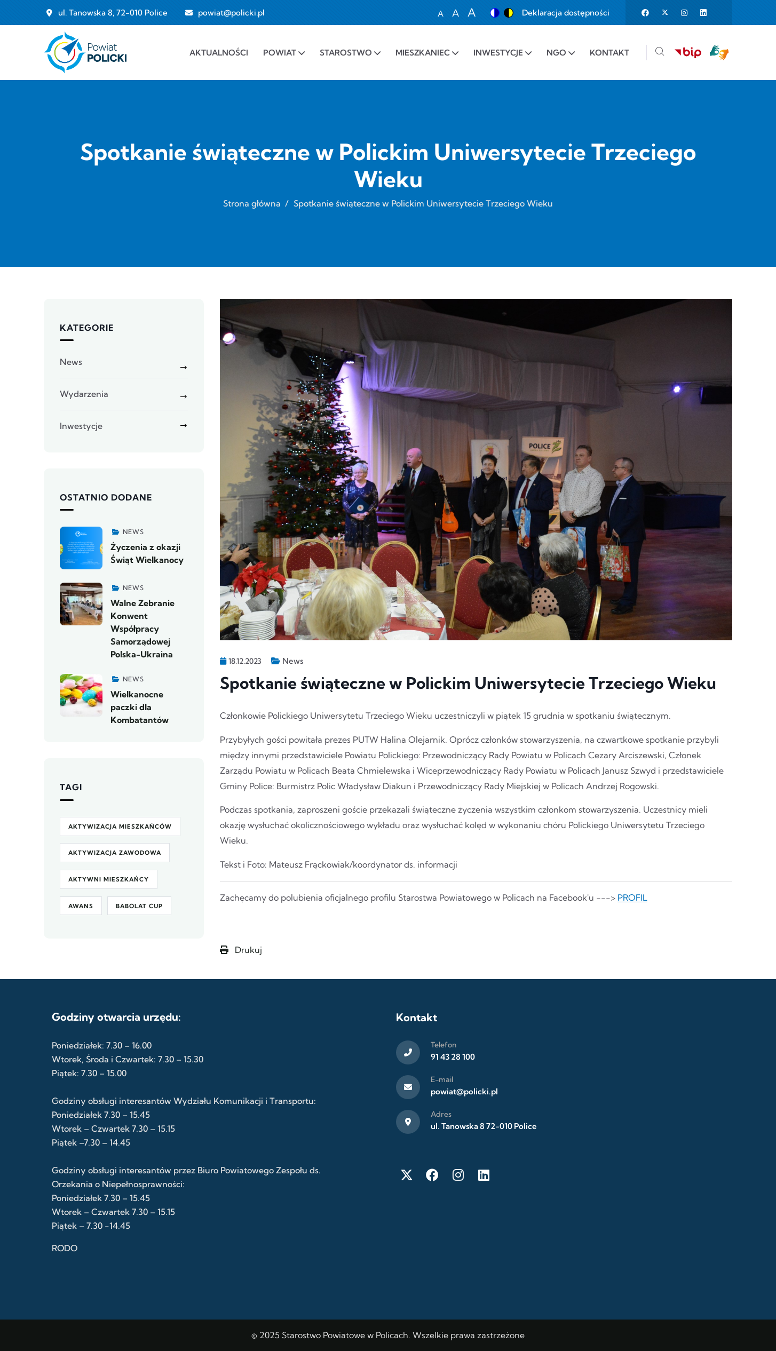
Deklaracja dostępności (565, 12)
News (292, 661)
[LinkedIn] (483, 1175)
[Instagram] (458, 1175)
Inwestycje (81, 425)
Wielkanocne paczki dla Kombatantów (139, 707)
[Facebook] (432, 1175)
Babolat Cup (139, 906)
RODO (64, 1248)
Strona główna (252, 203)
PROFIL (632, 897)
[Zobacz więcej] (81, 548)
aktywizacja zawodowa (114, 852)
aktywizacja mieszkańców (120, 826)
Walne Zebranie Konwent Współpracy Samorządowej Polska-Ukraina (142, 628)
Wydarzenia (84, 393)
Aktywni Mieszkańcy (108, 879)
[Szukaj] (659, 52)
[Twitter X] (406, 1175)
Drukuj (241, 949)
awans (80, 906)
